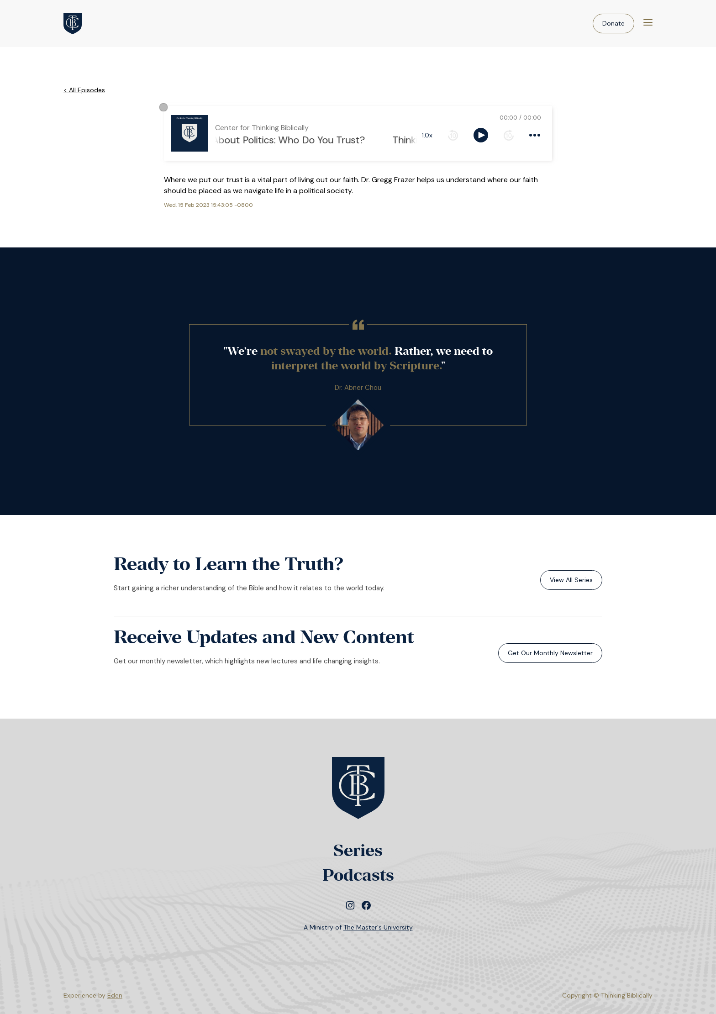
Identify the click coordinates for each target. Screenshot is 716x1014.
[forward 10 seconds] (509, 135)
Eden (114, 995)
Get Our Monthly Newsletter (550, 653)
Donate (613, 23)
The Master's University (378, 927)
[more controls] (535, 135)
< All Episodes (84, 90)
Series (358, 850)
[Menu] (648, 23)
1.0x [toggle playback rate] (427, 135)
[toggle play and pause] (481, 135)
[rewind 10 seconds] (453, 135)
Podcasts (358, 875)
